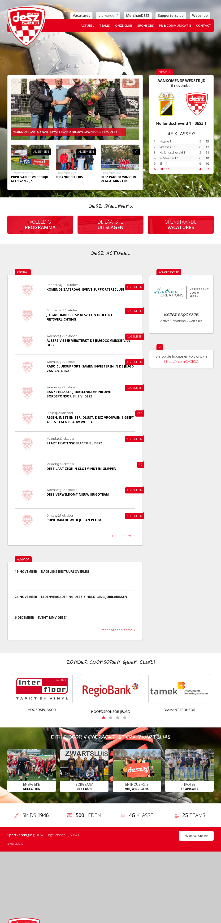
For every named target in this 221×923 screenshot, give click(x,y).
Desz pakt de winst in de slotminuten (118, 179)
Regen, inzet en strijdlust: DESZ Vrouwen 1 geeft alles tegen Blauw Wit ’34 (90, 419)
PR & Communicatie (175, 25)
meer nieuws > (123, 535)
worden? (108, 15)
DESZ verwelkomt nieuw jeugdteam (78, 494)
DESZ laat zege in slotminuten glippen (81, 469)
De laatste (111, 224)
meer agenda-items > (118, 630)
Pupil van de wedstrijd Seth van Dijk (29, 179)
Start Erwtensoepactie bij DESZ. (75, 443)
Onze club (123, 25)
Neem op (196, 835)
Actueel (87, 25)
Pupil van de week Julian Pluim (74, 520)
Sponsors (145, 25)
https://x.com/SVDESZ (181, 361)
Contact (203, 25)
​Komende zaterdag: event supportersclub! (85, 289)
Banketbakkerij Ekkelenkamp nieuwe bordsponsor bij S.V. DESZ (79, 394)
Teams (104, 25)
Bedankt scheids (69, 177)
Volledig (40, 224)
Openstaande (181, 224)
